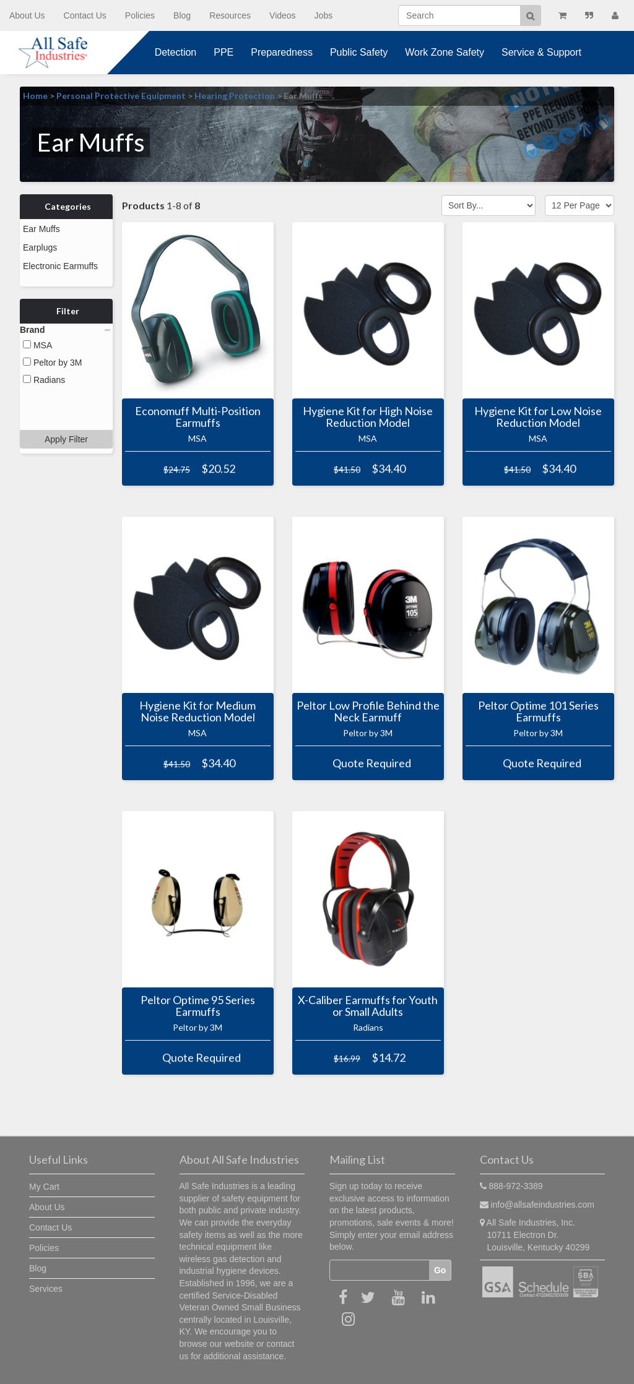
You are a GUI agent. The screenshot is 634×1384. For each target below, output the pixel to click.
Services (46, 1289)
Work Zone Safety (444, 52)
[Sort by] (488, 205)
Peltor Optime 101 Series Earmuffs (538, 711)
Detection (176, 52)
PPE (223, 52)
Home (35, 95)
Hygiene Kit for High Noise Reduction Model (368, 417)
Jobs (324, 15)
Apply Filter (66, 386)
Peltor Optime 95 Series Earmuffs (198, 1006)
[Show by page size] (579, 205)
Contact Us (85, 15)
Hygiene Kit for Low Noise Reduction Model (538, 417)
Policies (140, 15)
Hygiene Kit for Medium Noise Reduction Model (197, 711)
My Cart (44, 1187)
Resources (230, 15)
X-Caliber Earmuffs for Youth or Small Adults (368, 1006)
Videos (282, 15)
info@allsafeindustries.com (542, 1205)
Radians (44, 369)
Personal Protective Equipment (121, 95)
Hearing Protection (234, 95)
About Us (27, 15)
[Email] (379, 1270)
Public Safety (359, 52)
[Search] (459, 15)
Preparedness (282, 52)
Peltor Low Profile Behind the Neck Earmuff (368, 711)
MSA (37, 334)
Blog (182, 15)
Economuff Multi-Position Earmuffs (198, 417)
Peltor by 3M (52, 351)
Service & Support (541, 52)
